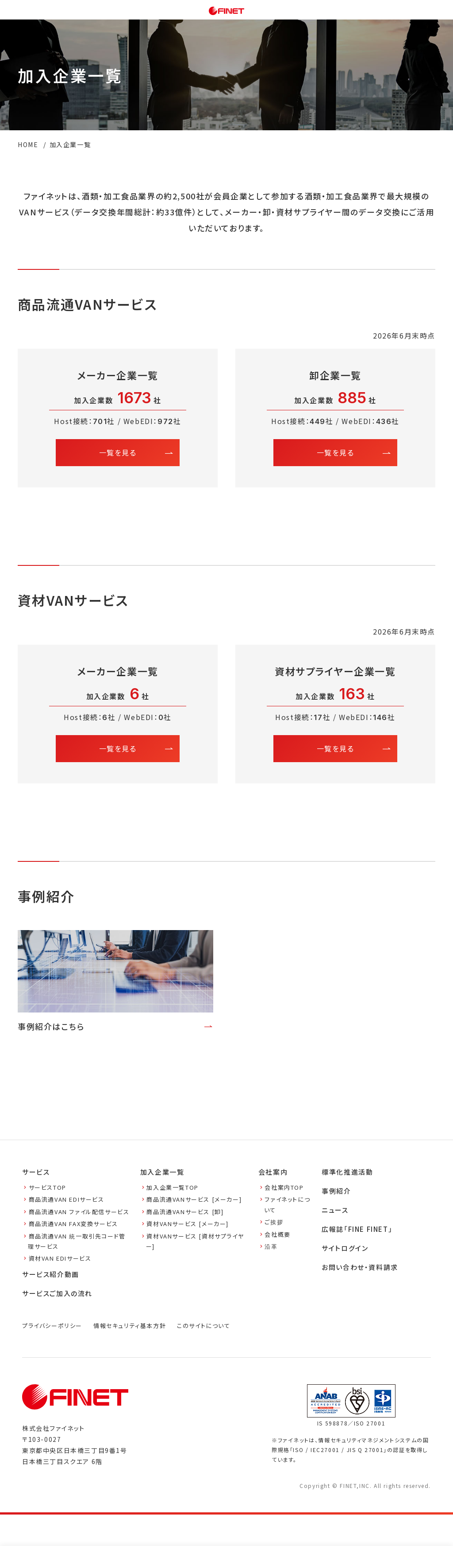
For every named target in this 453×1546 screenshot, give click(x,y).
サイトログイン (345, 1248)
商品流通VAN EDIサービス (63, 1199)
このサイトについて (203, 1325)
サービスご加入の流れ (57, 1293)
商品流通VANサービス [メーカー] (191, 1199)
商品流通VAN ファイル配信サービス (75, 1211)
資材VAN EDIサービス (56, 1258)
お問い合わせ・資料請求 (360, 1267)
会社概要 (274, 1234)
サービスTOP (44, 1187)
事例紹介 (336, 1191)
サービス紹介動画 (50, 1274)
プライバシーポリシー (52, 1325)
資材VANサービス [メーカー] (184, 1223)
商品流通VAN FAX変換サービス (70, 1223)
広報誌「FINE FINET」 (357, 1229)
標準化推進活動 (347, 1171)
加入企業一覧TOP (169, 1187)
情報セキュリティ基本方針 (129, 1325)
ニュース (335, 1210)
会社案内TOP (281, 1187)
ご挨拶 (270, 1222)
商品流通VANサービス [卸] (182, 1211)
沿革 (268, 1246)
